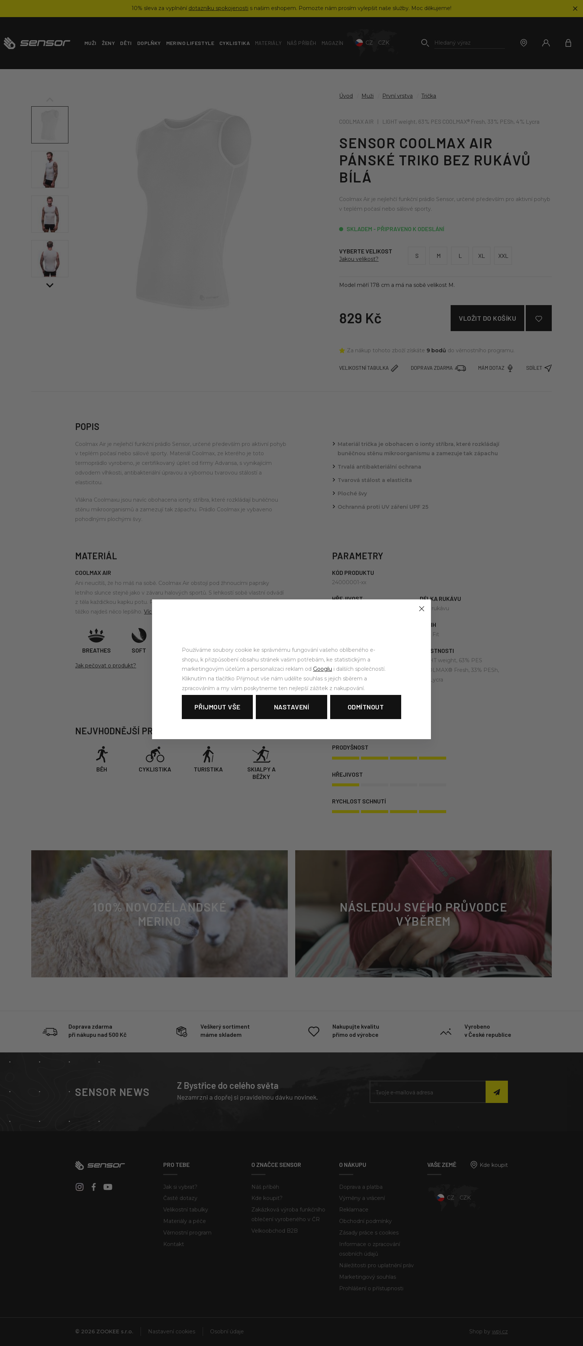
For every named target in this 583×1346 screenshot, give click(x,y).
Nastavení (291, 707)
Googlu (322, 669)
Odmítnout (366, 707)
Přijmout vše (217, 707)
